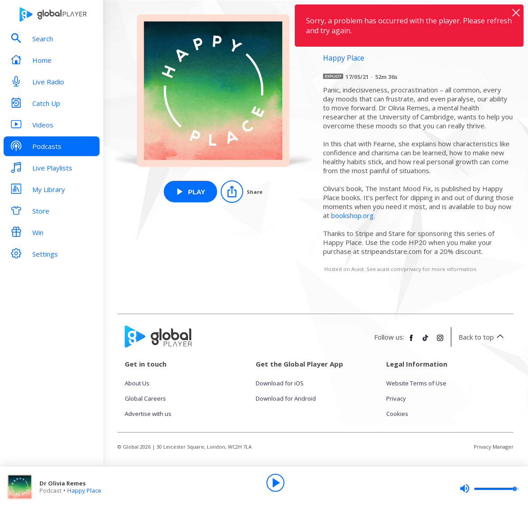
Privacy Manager (494, 447)
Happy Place (84, 490)
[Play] (275, 483)
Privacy (396, 398)
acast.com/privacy (399, 269)
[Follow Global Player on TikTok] (425, 341)
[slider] (489, 488)
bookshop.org (352, 215)
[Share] (241, 191)
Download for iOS (280, 383)
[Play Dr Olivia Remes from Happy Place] (190, 191)
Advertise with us (148, 414)
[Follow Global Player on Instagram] (440, 341)
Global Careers (145, 398)
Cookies (397, 414)
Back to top (482, 337)
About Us (137, 383)
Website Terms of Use (416, 383)
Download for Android (286, 398)
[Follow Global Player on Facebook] (411, 341)
